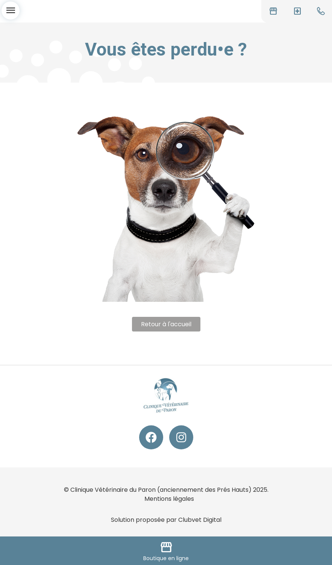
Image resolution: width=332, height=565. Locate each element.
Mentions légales (169, 498)
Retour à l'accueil (166, 324)
